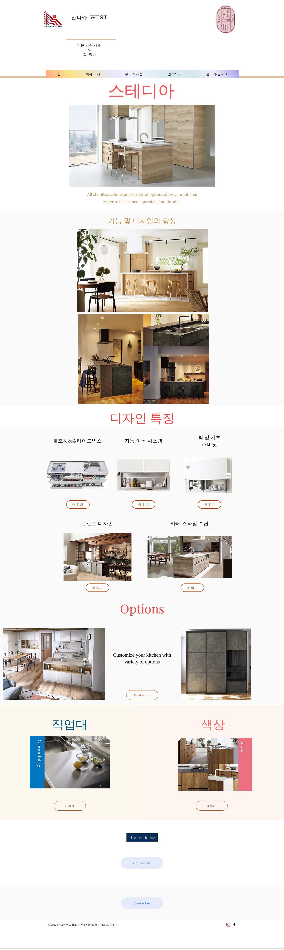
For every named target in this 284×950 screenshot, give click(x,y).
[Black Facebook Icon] (234, 925)
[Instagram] (228, 925)
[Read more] (142, 695)
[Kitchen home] (142, 837)
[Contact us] (142, 863)
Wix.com (86, 924)
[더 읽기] (78, 504)
